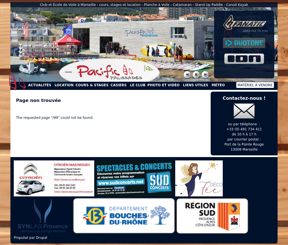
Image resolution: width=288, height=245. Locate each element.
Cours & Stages (92, 85)
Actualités (39, 85)
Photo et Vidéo (163, 85)
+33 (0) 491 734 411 (244, 129)
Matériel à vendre (255, 85)
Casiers (119, 85)
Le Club (137, 85)
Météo (218, 85)
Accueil (17, 80)
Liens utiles (195, 85)
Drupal (41, 238)
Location (64, 85)
